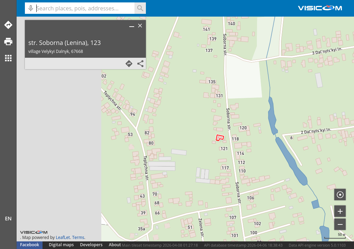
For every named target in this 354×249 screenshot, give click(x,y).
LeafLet (63, 237)
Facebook (29, 245)
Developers (91, 245)
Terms (78, 237)
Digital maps (62, 245)
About (115, 245)
